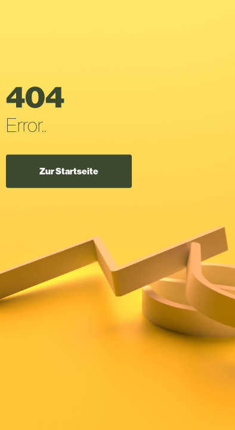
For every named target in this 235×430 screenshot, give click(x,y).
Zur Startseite (68, 170)
